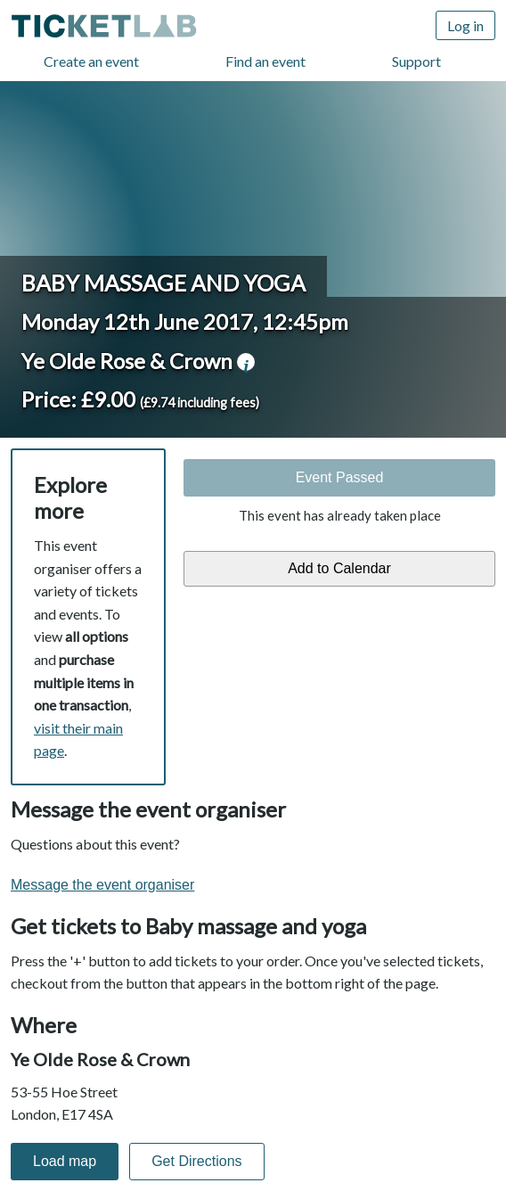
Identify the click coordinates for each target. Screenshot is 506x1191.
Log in (465, 25)
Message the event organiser (102, 884)
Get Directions (196, 1161)
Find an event (265, 61)
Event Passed (340, 477)
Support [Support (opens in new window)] (416, 61)
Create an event (91, 61)
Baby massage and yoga (163, 282)
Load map (64, 1161)
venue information (246, 362)
